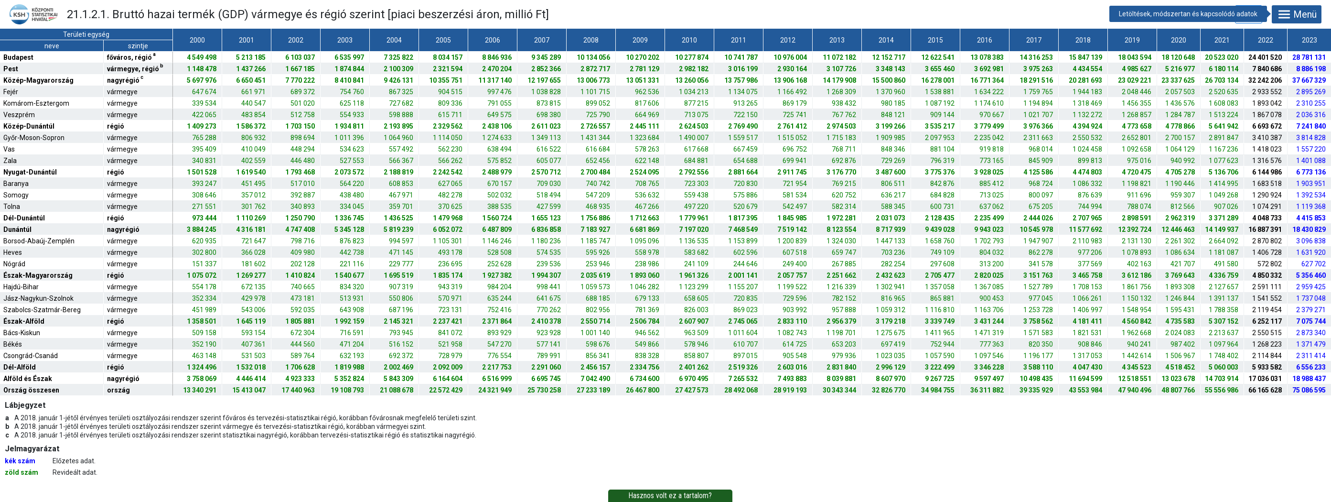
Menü (1297, 14)
